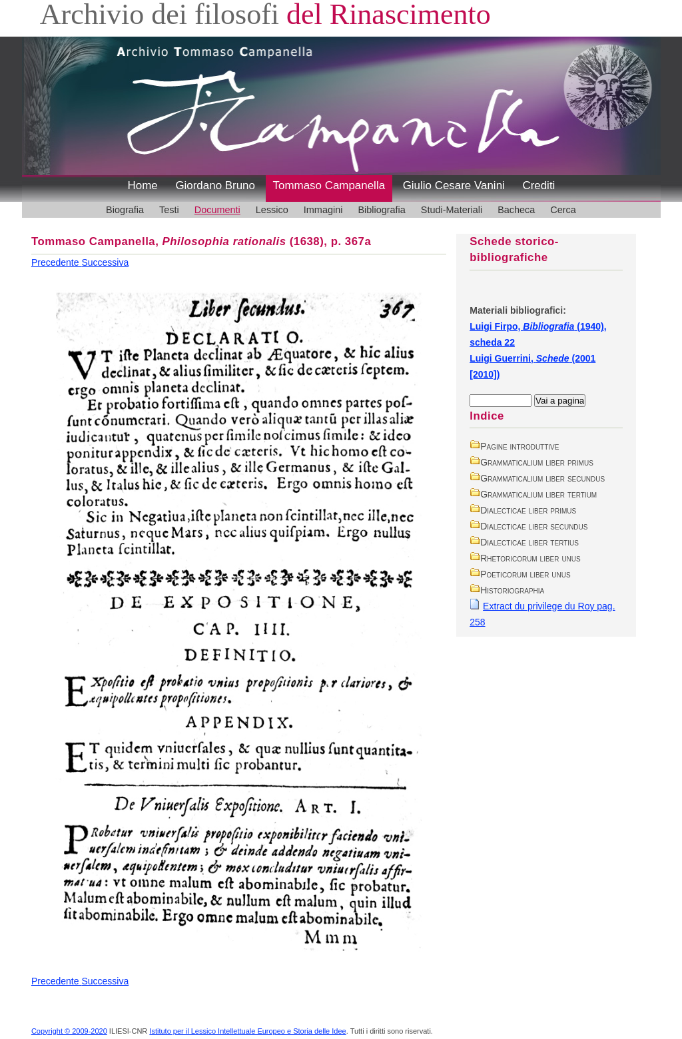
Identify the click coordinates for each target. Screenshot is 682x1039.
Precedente (56, 262)
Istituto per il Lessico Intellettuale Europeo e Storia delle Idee (247, 1031)
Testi (169, 209)
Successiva (105, 262)
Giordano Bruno (215, 185)
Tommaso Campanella (329, 185)
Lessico (272, 209)
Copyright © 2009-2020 (69, 1031)
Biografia (125, 209)
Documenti (217, 209)
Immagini (323, 209)
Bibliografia (381, 209)
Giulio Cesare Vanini (454, 185)
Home (143, 185)
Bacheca (516, 209)
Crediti (538, 185)
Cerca (563, 209)
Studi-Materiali (451, 209)
